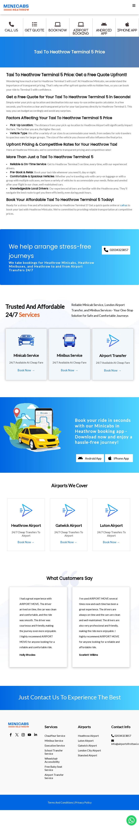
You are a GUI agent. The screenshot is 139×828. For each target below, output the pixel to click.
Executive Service (55, 745)
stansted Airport (87, 755)
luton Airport (86, 740)
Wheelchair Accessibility (52, 760)
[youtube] (29, 735)
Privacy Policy (83, 802)
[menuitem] (57, 735)
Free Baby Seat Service (53, 768)
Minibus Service (54, 740)
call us (123, 205)
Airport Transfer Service (54, 776)
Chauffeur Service (55, 735)
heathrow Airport (88, 735)
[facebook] (10, 735)
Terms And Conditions (60, 802)
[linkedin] (35, 735)
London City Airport (89, 750)
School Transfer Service (54, 752)
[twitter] (16, 735)
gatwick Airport (87, 745)
